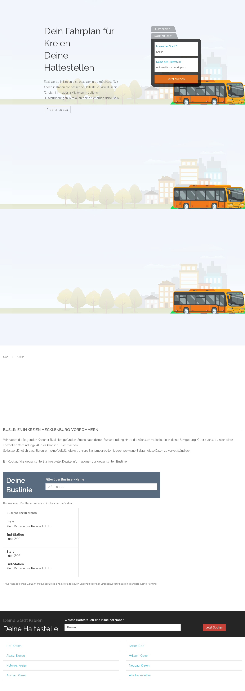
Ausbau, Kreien (16, 675)
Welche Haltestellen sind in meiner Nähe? (94, 620)
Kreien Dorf (136, 646)
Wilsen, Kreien (138, 655)
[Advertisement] (122, 396)
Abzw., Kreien (15, 655)
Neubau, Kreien (139, 665)
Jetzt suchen (176, 79)
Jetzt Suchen (214, 627)
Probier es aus (57, 109)
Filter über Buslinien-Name (64, 479)
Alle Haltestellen (140, 675)
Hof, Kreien (13, 646)
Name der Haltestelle (169, 62)
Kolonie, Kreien (16, 665)
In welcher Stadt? (166, 46)
